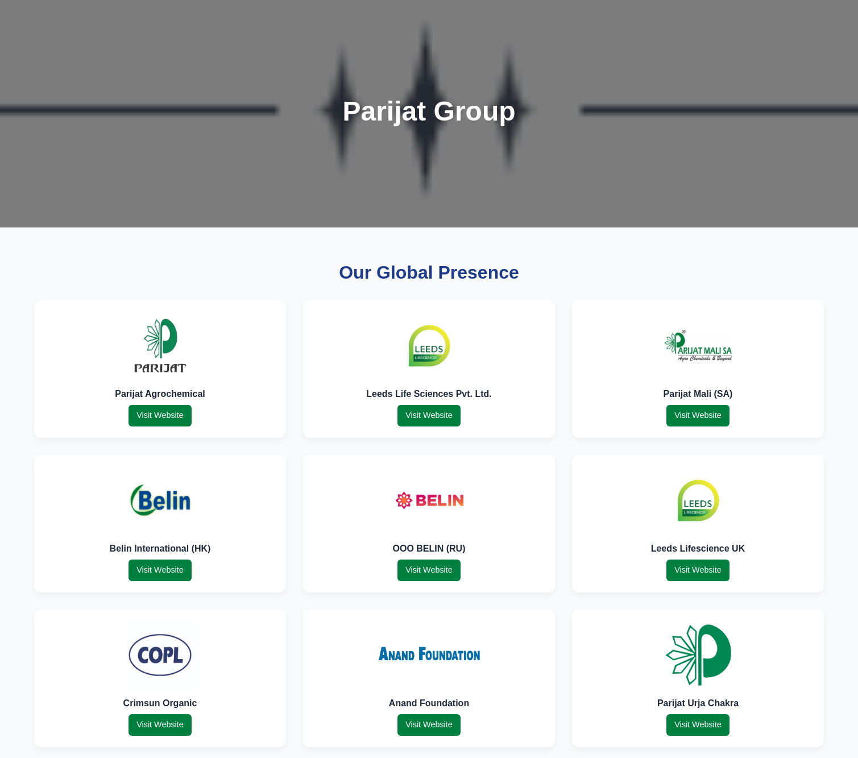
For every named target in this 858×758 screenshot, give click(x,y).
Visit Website (160, 415)
